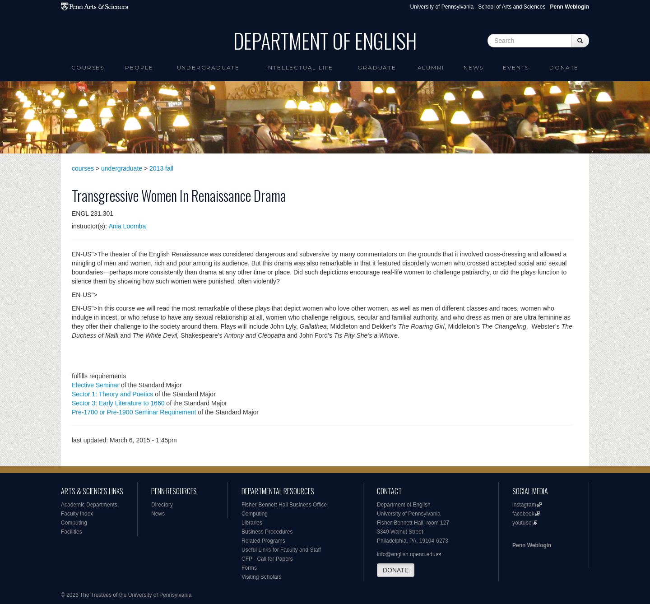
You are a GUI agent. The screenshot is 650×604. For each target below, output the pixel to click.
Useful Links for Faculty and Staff (281, 550)
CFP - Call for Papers (267, 559)
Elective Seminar (95, 385)
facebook (523, 514)
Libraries (251, 523)
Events (516, 67)
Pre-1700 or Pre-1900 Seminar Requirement (134, 412)
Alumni (431, 67)
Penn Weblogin (531, 545)
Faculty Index (77, 514)
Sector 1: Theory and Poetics (112, 394)
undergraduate (121, 168)
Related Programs (263, 541)
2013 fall (161, 168)
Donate (564, 67)
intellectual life (300, 67)
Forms (249, 568)
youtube (522, 523)
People (139, 67)
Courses (87, 67)
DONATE (396, 570)
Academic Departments (89, 505)
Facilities (71, 532)
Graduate (377, 67)
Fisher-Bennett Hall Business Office (284, 505)
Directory (162, 505)
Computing (74, 523)
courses (83, 168)
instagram (524, 505)
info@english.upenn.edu (406, 554)
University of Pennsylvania (442, 7)
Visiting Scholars (261, 577)
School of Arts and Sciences (511, 7)
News (473, 67)
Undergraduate (208, 67)
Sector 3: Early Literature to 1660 (118, 403)
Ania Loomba (127, 226)
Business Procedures (266, 532)
